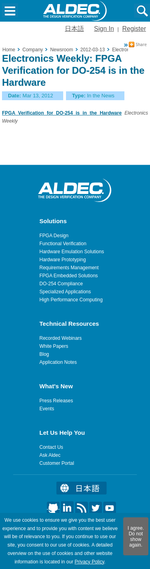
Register (134, 28)
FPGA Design (54, 235)
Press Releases (56, 401)
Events (47, 409)
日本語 (74, 28)
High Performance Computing (71, 300)
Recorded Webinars (61, 338)
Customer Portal (57, 463)
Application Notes (58, 362)
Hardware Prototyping (63, 259)
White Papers (54, 346)
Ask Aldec (50, 455)
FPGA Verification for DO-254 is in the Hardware (62, 113)
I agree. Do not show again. (136, 536)
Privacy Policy (89, 562)
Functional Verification (63, 243)
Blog (44, 354)
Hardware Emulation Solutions (72, 251)
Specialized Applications (65, 292)
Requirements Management (69, 267)
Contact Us (51, 447)
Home (8, 49)
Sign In (104, 28)
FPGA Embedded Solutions (69, 275)
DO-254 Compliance (61, 284)
